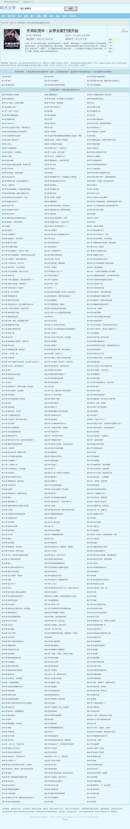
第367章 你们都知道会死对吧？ (13, 596)
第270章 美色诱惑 (93, 460)
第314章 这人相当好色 (52, 522)
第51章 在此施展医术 (94, 160)
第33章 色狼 (91, 136)
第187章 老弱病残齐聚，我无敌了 (13, 349)
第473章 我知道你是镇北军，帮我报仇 (57, 740)
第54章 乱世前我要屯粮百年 (97, 164)
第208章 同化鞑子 (8, 378)
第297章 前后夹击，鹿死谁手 (97, 497)
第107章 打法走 (49, 238)
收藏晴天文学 (28, 2)
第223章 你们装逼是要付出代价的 (13, 399)
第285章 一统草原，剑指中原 (97, 481)
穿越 (39, 16)
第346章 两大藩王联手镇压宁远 (13, 567)
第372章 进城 (91, 600)
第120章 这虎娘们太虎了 (95, 255)
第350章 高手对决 (50, 571)
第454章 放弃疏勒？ (9, 715)
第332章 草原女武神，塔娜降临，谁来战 (58, 547)
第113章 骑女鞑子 (50, 247)
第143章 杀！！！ (50, 288)
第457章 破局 (6, 719)
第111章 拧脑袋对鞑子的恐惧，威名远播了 (102, 243)
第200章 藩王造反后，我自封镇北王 (57, 366)
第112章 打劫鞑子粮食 (9, 247)
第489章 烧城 (91, 761)
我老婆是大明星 (116, 809)
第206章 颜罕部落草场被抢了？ (55, 374)
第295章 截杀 (6, 497)
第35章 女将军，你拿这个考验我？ (56, 140)
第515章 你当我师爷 (51, 81)
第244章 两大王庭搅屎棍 (10, 428)
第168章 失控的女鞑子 (95, 321)
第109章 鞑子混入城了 (9, 243)
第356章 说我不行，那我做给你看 (56, 580)
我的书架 (11, 16)
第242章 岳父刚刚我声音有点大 (55, 423)
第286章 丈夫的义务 (9, 485)
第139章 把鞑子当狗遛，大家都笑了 (14, 284)
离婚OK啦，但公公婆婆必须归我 (21, 63)
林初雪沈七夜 (16, 809)
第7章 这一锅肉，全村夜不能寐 (13, 103)
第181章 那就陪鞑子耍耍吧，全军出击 (15, 341)
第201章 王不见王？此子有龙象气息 (99, 366)
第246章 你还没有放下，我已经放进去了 (101, 428)
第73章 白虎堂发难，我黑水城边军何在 (15, 193)
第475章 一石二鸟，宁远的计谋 (13, 744)
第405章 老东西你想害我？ (96, 645)
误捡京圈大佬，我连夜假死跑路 (17, 65)
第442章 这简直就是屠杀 (10, 699)
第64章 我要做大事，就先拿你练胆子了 (15, 181)
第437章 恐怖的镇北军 (52, 691)
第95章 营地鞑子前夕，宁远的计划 (56, 222)
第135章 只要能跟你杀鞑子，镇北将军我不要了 (103, 275)
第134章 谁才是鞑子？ (52, 275)
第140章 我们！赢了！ (52, 284)
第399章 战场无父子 (94, 637)
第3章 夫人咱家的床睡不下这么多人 (99, 95)
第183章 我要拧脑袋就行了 (96, 341)
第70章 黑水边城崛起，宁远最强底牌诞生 (16, 189)
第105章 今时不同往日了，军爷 (98, 234)
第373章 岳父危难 (8, 604)
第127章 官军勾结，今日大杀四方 (13, 267)
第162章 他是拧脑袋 (94, 312)
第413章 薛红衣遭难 (51, 658)
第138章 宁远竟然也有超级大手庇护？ (100, 280)
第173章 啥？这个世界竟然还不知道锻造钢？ (60, 329)
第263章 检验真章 (50, 452)
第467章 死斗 (49, 732)
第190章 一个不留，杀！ (10, 354)
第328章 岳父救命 (8, 543)
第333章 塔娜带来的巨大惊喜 (97, 547)
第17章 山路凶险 (50, 115)
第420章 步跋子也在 (94, 666)
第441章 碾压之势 (93, 695)
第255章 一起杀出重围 (95, 440)
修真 (26, 16)
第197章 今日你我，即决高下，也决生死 (58, 362)
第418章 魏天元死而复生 (10, 666)
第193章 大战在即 (8, 358)
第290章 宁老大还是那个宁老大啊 (56, 489)
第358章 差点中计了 (9, 584)
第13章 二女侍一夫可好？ (11, 111)
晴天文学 (8, 8)
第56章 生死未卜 (50, 169)
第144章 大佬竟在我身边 (95, 288)
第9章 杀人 (91, 103)
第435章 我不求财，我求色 (96, 687)
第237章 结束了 (92, 415)
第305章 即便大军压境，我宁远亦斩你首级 (59, 510)
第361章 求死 (6, 588)
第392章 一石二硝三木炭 (53, 629)
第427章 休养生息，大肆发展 (12, 678)
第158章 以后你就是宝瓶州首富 (55, 308)
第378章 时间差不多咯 (95, 608)
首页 (3, 16)
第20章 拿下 (48, 119)
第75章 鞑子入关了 (93, 193)
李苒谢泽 (114, 812)
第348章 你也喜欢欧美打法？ (97, 567)
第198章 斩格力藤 (93, 362)
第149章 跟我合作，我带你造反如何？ (57, 296)
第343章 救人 (6, 563)
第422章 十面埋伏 (50, 670)
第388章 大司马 (7, 625)
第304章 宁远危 (7, 510)
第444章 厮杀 (91, 699)
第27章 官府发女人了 (94, 127)
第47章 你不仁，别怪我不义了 (55, 156)
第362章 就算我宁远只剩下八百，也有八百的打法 (61, 588)
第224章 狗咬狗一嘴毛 (52, 399)
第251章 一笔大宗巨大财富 (53, 436)
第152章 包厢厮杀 (50, 300)
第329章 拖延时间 (50, 543)
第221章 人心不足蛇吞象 (53, 395)
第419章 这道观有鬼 (51, 666)
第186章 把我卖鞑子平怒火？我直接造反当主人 (103, 345)
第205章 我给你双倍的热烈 (11, 374)
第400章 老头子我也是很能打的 (13, 641)
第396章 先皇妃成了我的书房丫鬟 (98, 633)
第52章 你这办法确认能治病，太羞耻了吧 (16, 164)
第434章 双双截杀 (50, 687)
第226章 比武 (6, 403)
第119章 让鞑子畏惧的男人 (53, 255)
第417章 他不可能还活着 (95, 662)
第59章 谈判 (48, 173)
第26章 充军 (48, 127)
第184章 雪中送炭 (8, 345)
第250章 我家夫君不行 (9, 436)
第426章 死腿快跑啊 (94, 674)
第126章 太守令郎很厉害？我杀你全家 (100, 263)
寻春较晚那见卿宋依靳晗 (90, 809)
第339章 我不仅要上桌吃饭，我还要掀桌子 (102, 555)
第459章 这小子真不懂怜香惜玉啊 (98, 719)
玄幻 (19, 16)
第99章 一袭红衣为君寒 (95, 226)
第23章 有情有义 (50, 123)
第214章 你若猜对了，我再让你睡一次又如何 (17, 386)
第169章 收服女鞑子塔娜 (10, 325)
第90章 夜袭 (91, 214)
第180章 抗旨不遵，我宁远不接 (98, 337)
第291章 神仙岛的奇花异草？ (97, 489)
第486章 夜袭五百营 (94, 756)
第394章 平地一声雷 (9, 633)
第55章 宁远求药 (7, 169)
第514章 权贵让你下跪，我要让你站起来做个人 (103, 81)
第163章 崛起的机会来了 (10, 317)
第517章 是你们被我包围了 (96, 77)
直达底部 (86, 35)
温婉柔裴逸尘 (105, 809)
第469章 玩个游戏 (8, 736)
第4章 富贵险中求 (8, 99)
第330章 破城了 (92, 543)
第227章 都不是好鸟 (51, 403)
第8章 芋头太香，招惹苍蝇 (53, 103)
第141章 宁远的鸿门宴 (95, 284)
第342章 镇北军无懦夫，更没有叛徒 (99, 559)
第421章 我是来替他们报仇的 (12, 670)
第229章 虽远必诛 (8, 407)
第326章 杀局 (49, 539)
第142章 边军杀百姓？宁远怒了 (13, 288)
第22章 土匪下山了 (8, 123)
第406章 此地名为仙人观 (10, 650)
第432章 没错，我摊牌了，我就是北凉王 (101, 682)
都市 (32, 16)
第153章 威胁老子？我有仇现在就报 (99, 300)
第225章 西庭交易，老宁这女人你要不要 (101, 399)
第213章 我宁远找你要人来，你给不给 (100, 382)
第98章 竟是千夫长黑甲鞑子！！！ (56, 226)
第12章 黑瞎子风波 (93, 107)
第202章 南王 (6, 370)
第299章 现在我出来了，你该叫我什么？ (58, 502)
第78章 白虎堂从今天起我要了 (97, 197)
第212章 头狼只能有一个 (53, 382)
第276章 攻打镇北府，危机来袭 (98, 469)
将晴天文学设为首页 (11, 2)
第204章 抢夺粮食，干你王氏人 (98, 370)
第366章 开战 (91, 592)
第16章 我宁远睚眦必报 (10, 115)
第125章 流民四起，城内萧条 (54, 263)
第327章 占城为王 (93, 539)
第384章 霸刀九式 (93, 617)
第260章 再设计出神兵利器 (53, 448)
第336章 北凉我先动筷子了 (96, 551)
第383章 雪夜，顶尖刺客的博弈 (55, 617)
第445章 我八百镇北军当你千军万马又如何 (17, 703)
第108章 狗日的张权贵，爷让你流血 (99, 238)
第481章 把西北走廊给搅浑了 (12, 752)
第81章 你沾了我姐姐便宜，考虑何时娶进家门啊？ (104, 201)
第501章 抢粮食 (92, 777)
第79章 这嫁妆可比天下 (10, 201)
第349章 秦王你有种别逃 (10, 571)
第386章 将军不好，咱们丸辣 (54, 621)
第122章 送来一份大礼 (52, 259)
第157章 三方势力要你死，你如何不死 (15, 308)
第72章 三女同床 (93, 189)
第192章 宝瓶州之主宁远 (95, 354)
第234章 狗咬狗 (92, 411)
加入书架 (77, 35)
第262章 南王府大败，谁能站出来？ (14, 452)
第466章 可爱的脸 (8, 732)
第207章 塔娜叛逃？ (94, 374)
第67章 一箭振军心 (8, 185)
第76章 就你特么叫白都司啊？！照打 (15, 197)
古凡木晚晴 (26, 809)
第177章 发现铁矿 (93, 333)
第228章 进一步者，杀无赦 (96, 403)
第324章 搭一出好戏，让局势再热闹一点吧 (102, 534)
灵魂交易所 (33, 65)
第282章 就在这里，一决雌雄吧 (98, 477)
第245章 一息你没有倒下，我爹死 (56, 428)
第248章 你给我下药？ (52, 432)
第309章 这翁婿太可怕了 (95, 514)
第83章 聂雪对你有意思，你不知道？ (57, 206)
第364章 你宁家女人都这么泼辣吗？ (14, 592)
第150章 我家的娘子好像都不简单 (98, 296)
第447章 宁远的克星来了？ (96, 703)
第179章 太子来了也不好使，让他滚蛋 (57, 337)
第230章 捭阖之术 (50, 407)
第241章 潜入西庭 (8, 423)
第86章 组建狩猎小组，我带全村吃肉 (57, 210)
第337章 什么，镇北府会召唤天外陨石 (15, 555)
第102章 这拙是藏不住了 (95, 230)
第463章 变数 (6, 728)
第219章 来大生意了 (94, 391)
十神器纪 (52, 63)
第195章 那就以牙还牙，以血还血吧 (99, 358)
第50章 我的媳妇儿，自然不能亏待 (56, 160)
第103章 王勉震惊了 (9, 234)
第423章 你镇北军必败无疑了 (97, 670)
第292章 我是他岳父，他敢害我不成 (14, 493)
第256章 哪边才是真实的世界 (12, 444)
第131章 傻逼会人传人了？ (53, 271)
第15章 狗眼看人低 (93, 111)
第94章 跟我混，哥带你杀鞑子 (12, 222)
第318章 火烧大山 (93, 526)
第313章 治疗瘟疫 (8, 522)
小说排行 (72, 16)
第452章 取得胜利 (50, 711)
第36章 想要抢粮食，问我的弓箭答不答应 (101, 140)
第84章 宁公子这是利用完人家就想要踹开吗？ (103, 206)
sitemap (64, 819)
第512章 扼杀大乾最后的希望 (54, 85)
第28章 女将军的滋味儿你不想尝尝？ (15, 132)
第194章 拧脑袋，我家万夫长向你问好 (57, 358)
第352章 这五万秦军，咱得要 (12, 576)
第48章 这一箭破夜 (93, 156)
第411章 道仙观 (92, 654)
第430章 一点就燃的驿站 (10, 682)
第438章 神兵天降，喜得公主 (97, 691)
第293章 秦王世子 (50, 493)
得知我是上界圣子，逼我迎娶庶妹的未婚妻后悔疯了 (74, 63)
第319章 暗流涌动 (8, 530)
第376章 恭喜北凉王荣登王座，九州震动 (16, 608)
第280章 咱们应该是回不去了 (12, 477)
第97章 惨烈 (6, 226)
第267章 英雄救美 (93, 456)
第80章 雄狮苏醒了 (51, 201)
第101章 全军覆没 (50, 230)
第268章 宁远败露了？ (9, 460)
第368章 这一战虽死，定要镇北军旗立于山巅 (60, 596)
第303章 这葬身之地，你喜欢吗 (98, 506)
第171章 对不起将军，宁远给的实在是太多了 (102, 325)
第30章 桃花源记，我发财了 (97, 132)
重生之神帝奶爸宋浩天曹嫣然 (24, 812)
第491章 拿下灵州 (50, 765)
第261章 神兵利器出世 (95, 448)
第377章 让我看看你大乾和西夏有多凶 (57, 608)
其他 (58, 16)
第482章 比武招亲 (50, 752)
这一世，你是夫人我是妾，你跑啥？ (74, 65)
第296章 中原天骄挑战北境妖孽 (55, 497)
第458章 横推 (49, 719)
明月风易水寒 (7, 812)
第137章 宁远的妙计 (51, 280)
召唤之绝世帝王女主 (56, 809)
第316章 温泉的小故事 (9, 526)
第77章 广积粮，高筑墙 (52, 197)
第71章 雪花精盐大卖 (51, 189)
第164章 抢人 (49, 317)
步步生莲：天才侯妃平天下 (67, 812)
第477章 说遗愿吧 (93, 744)
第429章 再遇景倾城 (94, 678)
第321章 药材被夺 (93, 530)
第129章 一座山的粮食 (95, 267)
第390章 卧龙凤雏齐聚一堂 (96, 625)
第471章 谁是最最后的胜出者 (97, 736)
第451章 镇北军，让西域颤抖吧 (13, 711)
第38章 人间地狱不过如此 (53, 144)
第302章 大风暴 (49, 506)
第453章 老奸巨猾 (93, 711)
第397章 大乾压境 (8, 637)
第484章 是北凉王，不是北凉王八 (13, 756)
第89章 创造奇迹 (50, 214)
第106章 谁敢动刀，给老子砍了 (13, 238)
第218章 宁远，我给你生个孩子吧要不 (57, 391)
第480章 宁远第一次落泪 (95, 748)
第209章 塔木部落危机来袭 (53, 378)
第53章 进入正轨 (50, 164)
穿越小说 (13, 23)
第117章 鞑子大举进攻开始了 (97, 251)
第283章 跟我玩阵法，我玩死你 (13, 481)
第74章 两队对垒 (50, 193)
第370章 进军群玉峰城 (9, 600)
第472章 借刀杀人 (8, 740)
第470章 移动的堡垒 (51, 736)
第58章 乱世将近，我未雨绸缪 (12, 173)
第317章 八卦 (49, 526)
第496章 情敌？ (7, 773)
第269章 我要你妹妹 (51, 460)
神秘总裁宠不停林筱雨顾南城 (46, 812)
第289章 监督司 (7, 489)
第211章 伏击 (6, 382)
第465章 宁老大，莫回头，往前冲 (98, 728)
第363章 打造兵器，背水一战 (97, 588)
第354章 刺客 (91, 576)
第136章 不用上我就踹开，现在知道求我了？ (17, 280)
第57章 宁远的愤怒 (93, 169)
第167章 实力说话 (50, 321)
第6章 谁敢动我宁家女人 (95, 99)
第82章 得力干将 (7, 206)
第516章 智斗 (6, 81)
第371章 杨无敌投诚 (51, 600)
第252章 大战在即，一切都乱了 (98, 436)
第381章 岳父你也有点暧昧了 (97, 613)
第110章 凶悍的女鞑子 (52, 243)
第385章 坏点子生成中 (9, 621)
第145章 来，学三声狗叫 (10, 292)
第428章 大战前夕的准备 (53, 678)
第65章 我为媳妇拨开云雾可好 (55, 181)
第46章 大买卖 (7, 156)
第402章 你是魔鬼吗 (94, 641)
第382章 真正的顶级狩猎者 (11, 617)
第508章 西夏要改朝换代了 (11, 789)
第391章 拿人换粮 (8, 629)
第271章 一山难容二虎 (9, 465)
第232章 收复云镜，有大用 (11, 411)
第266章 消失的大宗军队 (53, 456)
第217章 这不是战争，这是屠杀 (13, 391)
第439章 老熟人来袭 (9, 695)
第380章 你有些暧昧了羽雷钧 (54, 613)
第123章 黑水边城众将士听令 (97, 259)
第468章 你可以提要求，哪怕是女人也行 (101, 732)
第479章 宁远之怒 (50, 748)
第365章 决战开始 (50, 592)
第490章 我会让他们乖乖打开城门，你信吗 (17, 765)
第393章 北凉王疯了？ (95, 629)
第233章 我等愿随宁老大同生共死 (56, 411)
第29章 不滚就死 (50, 132)
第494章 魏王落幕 (50, 769)
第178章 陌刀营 (7, 337)
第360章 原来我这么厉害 (95, 584)
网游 (45, 16)
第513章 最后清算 (8, 85)
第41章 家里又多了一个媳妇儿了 (55, 148)
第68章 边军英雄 (50, 185)
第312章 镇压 (91, 518)
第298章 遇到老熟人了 (9, 502)
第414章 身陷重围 (93, 658)
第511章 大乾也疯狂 (94, 85)
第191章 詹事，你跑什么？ (53, 354)
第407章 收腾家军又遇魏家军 (54, 650)
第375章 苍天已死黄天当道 (96, 604)
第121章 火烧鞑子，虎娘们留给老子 (14, 259)
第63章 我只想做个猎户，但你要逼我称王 (101, 177)
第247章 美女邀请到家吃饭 (11, 432)
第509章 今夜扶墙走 (51, 789)
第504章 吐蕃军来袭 (94, 781)
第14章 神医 (48, 111)
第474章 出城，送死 (94, 740)
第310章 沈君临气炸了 (9, 518)
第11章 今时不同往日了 (52, 107)
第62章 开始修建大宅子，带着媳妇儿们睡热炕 (60, 177)
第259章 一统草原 (8, 448)
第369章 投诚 (91, 596)
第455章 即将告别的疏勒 (53, 715)
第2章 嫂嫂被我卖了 (51, 95)
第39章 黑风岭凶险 (93, 144)
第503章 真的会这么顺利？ (53, 781)
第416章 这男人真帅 (51, 662)
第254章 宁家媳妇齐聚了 (53, 440)
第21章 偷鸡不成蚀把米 (95, 119)
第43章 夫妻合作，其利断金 (11, 152)
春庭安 (45, 809)
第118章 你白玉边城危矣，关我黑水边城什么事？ (19, 255)
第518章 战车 (49, 77)
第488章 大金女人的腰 (52, 761)
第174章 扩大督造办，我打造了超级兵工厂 (102, 329)
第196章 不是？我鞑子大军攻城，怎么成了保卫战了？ (21, 362)
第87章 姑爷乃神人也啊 (95, 210)
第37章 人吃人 (7, 144)
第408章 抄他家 (92, 650)
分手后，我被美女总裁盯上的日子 (105, 63)
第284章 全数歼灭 (50, 481)
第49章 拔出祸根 (7, 160)
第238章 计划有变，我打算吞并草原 (14, 419)
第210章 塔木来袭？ (94, 378)
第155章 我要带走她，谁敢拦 (54, 304)
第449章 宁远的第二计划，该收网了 (57, 707)
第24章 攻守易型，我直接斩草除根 (99, 123)
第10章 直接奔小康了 (9, 107)
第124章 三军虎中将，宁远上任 (13, 263)
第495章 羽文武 (92, 769)
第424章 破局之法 (8, 674)
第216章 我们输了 (93, 386)
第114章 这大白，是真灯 (95, 247)
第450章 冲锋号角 (93, 707)
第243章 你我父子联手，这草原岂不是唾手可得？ (104, 423)
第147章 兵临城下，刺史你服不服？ (99, 292)
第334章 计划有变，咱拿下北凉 (13, 551)
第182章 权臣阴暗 (50, 341)
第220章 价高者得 (8, 395)
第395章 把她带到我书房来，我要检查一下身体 (60, 633)
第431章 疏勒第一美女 (52, 682)
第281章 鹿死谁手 (50, 477)
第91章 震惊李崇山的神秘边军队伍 (14, 218)
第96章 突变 (91, 222)
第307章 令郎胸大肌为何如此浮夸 (13, 514)
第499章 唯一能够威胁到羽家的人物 (14, 777)
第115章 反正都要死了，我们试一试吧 (15, 251)
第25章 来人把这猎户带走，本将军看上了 (16, 127)
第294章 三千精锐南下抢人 (96, 493)
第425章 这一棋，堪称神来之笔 (55, 674)
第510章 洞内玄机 (93, 789)
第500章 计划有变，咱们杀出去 (55, 777)
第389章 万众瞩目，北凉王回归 (55, 625)
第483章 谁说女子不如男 (95, 752)
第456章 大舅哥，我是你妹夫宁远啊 (99, 715)
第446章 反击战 (49, 703)
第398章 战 (48, 637)
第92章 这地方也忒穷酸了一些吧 (55, 218)
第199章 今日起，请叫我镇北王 (13, 366)
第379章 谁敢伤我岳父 (9, 613)
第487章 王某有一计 (9, 761)
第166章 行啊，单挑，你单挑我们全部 (15, 321)
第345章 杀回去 (92, 563)
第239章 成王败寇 (50, 419)
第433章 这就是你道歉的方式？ (13, 687)
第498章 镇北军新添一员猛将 (97, 773)
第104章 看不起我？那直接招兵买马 (57, 234)
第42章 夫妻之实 (93, 148)
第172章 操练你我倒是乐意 (11, 329)
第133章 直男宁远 (8, 275)
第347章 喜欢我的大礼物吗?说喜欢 (56, 567)
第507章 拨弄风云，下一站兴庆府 (98, 785)
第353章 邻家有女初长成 (53, 576)
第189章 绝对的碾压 (94, 349)
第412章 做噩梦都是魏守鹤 (11, 658)
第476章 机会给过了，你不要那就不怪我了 (59, 744)
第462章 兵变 (91, 724)
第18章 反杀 (91, 115)
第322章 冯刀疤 (7, 534)
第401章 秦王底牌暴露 (52, 641)
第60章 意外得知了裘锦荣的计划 (98, 173)
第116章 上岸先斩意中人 (53, 251)
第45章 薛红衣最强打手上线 (97, 152)
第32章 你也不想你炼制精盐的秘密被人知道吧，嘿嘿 (62, 136)
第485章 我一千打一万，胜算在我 (56, 756)
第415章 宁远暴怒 (8, 662)
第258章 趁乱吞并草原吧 (95, 444)
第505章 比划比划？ (9, 785)
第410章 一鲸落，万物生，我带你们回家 (58, 654)
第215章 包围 (49, 386)
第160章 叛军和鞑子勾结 (10, 312)
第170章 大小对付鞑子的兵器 (54, 325)
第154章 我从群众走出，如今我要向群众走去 (17, 304)
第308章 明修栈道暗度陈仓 (53, 514)
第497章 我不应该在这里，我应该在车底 (58, 773)
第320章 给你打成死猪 (52, 530)
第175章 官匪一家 (8, 333)
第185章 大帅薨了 (50, 345)
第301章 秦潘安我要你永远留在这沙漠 (15, 506)
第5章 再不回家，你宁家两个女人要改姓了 (59, 99)
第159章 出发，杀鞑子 (95, 308)
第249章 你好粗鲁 (93, 432)
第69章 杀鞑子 (92, 185)
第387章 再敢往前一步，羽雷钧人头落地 (101, 621)
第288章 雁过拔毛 (93, 485)
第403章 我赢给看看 (9, 645)
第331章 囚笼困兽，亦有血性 (12, 547)
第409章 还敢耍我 (8, 654)
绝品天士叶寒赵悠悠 (72, 809)
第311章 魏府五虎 (50, 518)
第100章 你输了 (7, 230)
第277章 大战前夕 (8, 473)
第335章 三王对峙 (50, 551)
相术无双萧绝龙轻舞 (86, 812)
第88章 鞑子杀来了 (8, 214)
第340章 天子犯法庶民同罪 (11, 559)
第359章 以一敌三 (50, 584)
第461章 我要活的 (50, 724)
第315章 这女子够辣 (94, 522)
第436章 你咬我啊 (8, 691)
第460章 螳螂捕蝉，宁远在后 (12, 724)
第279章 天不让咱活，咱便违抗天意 (99, 473)
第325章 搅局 (6, 539)
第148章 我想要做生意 (9, 296)
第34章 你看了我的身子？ (11, 140)
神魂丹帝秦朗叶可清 (102, 812)
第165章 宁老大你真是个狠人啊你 (98, 317)
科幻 (51, 16)
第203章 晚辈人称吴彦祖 (53, 370)
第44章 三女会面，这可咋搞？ (55, 152)
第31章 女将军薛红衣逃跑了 (11, 136)
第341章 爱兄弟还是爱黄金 (53, 559)
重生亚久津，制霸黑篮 (41, 63)
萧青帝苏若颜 (36, 809)
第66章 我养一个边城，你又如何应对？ (100, 181)
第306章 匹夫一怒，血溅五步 (97, 510)
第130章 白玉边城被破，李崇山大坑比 (15, 271)
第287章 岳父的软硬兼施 (53, 485)
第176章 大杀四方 (50, 333)
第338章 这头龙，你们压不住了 (55, 555)
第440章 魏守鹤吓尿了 (52, 695)
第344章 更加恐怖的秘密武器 (54, 563)
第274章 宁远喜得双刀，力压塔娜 (13, 469)
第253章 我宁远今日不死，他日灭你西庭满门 (17, 440)
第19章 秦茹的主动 (8, 119)
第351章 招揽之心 (93, 571)
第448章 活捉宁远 (8, 707)
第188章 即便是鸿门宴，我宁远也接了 (57, 349)
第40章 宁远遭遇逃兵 (9, 148)
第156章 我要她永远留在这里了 (98, 304)
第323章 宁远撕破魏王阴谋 (53, 534)
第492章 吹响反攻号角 (95, 765)
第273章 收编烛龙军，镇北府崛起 (98, 465)
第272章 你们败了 (50, 465)
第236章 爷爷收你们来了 (53, 415)
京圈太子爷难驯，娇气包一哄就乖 (49, 65)
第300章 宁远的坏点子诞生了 (97, 502)
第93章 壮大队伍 (93, 218)
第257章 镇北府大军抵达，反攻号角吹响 (58, 444)
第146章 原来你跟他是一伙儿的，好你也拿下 (60, 292)
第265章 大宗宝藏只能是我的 (12, 456)
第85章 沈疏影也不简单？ (11, 210)
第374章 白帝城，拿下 (52, 604)
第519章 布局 (81, 39)
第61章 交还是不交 (8, 177)
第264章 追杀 (91, 452)
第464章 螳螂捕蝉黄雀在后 (53, 728)
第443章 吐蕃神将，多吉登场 (54, 699)
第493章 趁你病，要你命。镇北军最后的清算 (17, 769)
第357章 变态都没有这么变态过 (98, 580)
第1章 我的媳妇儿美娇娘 (10, 95)
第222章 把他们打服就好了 (96, 395)
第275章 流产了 (49, 469)
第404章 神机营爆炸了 (52, 645)
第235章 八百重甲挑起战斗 (11, 415)
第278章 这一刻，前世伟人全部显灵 (57, 473)
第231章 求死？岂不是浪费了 (97, 407)
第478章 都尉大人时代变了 (11, 748)
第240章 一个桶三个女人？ (96, 419)
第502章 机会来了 (8, 781)
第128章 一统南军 (50, 267)
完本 (64, 16)
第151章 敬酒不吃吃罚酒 (10, 300)
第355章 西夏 (6, 580)
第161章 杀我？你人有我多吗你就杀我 (57, 312)
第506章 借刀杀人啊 (51, 785)
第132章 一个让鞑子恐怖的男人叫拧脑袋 (101, 271)
